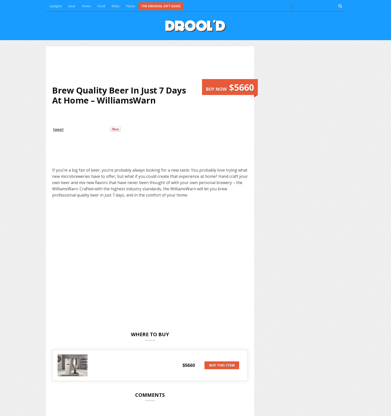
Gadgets (56, 6)
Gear (71, 6)
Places (130, 6)
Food (101, 6)
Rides (115, 6)
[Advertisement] (150, 66)
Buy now (230, 87)
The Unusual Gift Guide (161, 6)
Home (86, 6)
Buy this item (222, 365)
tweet (58, 129)
